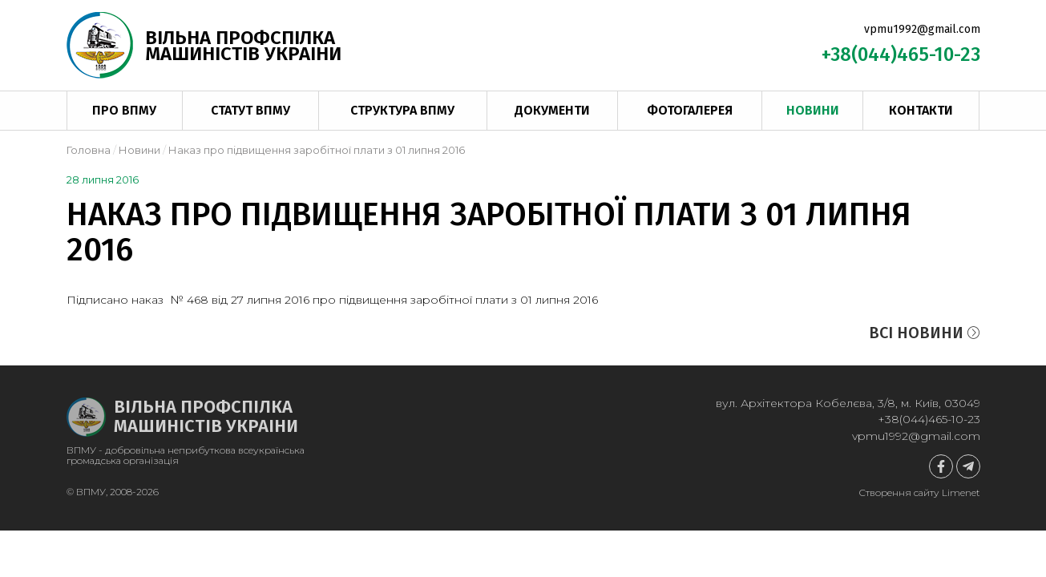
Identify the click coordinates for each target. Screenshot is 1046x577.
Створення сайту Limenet (919, 492)
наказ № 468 (169, 300)
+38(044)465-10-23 (901, 54)
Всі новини (924, 332)
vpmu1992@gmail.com (922, 29)
